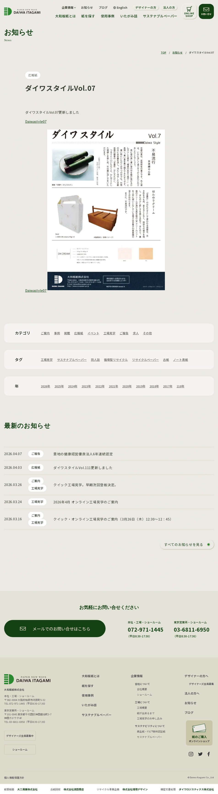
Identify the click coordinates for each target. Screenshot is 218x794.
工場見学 (109, 333)
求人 (136, 333)
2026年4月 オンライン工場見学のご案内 (85, 501)
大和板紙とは (65, 16)
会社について (142, 684)
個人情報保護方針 (14, 777)
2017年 (167, 386)
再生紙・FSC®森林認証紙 (151, 731)
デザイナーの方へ (196, 676)
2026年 (45, 386)
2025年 (59, 386)
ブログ (103, 7)
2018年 (154, 386)
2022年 (100, 386)
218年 (180, 386)
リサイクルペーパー (145, 359)
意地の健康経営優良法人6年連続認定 (83, 453)
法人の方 (169, 7)
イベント (93, 333)
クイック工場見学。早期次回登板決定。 (85, 484)
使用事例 (107, 16)
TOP (163, 52)
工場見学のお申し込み (149, 718)
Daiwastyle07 (35, 121)
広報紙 (32, 75)
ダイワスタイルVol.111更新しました (83, 467)
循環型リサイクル (116, 359)
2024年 (72, 386)
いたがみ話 (128, 16)
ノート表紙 (180, 359)
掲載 (67, 333)
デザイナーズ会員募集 (201, 684)
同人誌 (95, 359)
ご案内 (45, 333)
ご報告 (124, 333)
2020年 (127, 386)
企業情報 (137, 676)
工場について (142, 702)
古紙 (166, 359)
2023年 (86, 386)
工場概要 (142, 707)
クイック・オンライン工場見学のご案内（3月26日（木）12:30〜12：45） (113, 519)
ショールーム (144, 694)
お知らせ (87, 7)
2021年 (113, 386)
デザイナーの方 (145, 7)
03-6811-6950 (192, 629)
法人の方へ (192, 693)
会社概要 (142, 689)
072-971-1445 (146, 629)
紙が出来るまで (146, 713)
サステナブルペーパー (160, 16)
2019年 (140, 386)
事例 (57, 333)
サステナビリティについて (150, 726)
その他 (147, 333)
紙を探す (88, 16)
